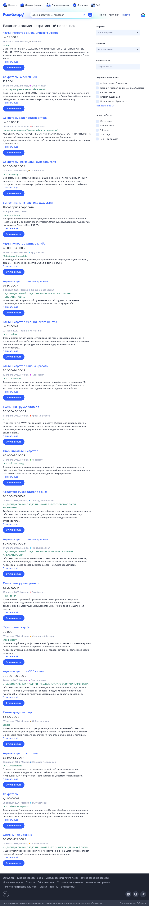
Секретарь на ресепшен (20, 77)
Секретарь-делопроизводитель (25, 117)
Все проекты (67, 886)
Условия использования (70, 882)
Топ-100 (54, 886)
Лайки (43, 886)
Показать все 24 (105, 105)
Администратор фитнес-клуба (24, 243)
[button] (47, 55)
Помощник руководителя (21, 407)
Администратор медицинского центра (30, 322)
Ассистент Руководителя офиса (25, 492)
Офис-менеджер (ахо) (18, 627)
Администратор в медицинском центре (30, 32)
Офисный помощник (17, 835)
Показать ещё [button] (10, 61)
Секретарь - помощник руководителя (29, 162)
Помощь (30, 882)
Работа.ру (141, 903)
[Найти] (90, 15)
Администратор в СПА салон (23, 671)
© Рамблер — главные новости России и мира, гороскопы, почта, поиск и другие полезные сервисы (56, 877)
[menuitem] (10, 5)
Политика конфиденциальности (20, 886)
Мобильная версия (13, 882)
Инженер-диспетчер (17, 712)
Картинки (114, 14)
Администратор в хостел (20, 753)
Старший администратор (20, 451)
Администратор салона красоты (26, 281)
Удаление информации (98, 882)
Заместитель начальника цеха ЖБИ (28, 202)
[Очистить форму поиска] (84, 15)
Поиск (102, 14)
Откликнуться (14, 67)
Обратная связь (46, 882)
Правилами (97, 903)
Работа (126, 14)
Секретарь (10, 794)
